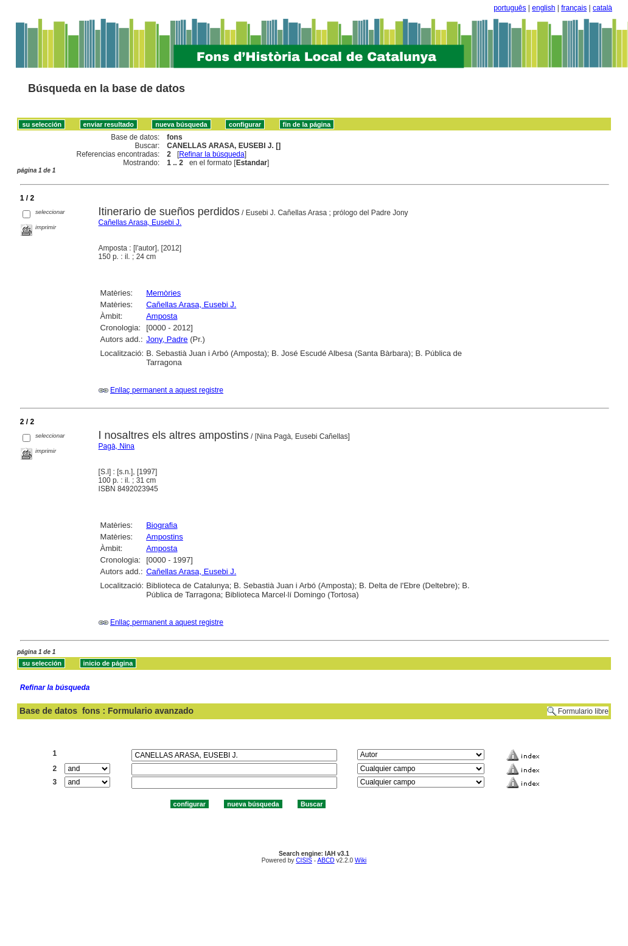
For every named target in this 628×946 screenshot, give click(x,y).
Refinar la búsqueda (211, 154)
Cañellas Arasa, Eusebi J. (140, 222)
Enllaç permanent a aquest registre (166, 390)
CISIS (304, 860)
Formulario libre (583, 711)
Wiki (360, 860)
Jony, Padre (166, 339)
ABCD (325, 860)
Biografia (161, 525)
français (574, 8)
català (602, 8)
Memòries (163, 292)
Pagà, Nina (116, 446)
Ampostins (164, 536)
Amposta (161, 316)
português (510, 8)
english (543, 8)
